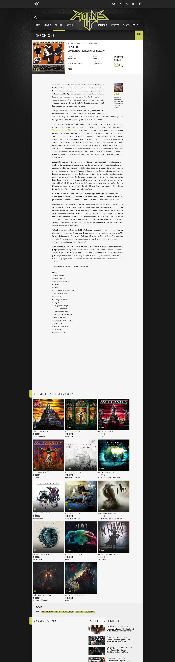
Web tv (135, 27)
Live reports (102, 27)
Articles (70, 27)
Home (38, 27)
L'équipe (69, 651)
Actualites (47, 27)
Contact (69, 656)
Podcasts (126, 27)
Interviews (115, 27)
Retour (138, 35)
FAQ (67, 654)
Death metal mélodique (47, 498)
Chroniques (59, 27)
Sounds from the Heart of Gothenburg (85, 498)
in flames (57, 498)
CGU (68, 649)
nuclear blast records (68, 498)
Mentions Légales (72, 647)
